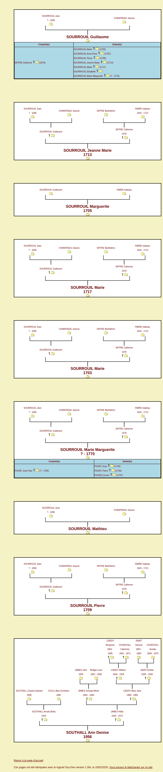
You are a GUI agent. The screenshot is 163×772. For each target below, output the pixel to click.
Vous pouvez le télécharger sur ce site (130, 767)
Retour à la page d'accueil (28, 760)
